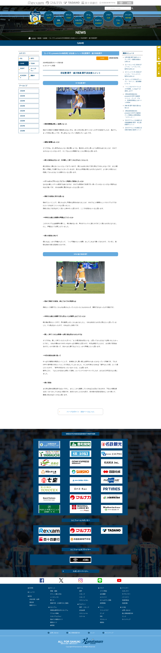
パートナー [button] (128, 16)
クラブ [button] (108, 16)
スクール (82, 616)
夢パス (52, 600)
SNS (101, 616)
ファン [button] (118, 22)
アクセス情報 (54, 613)
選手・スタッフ (84, 607)
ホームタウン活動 (105, 600)
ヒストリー (103, 597)
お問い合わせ (126, 610)
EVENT (22, 68)
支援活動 (125, 603)
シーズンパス (54, 597)
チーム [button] (88, 16)
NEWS (39, 38)
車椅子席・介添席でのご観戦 (59, 603)
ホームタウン (33, 69)
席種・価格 (53, 591)
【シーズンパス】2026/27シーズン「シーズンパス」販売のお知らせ (133, 67)
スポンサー (125, 591)
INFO (32, 58)
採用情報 (103, 603)
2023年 (22, 106)
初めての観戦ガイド (56, 619)
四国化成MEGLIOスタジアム (59, 610)
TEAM (33, 63)
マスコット (103, 619)
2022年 (22, 111)
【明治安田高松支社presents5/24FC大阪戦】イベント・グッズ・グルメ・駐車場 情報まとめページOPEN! (133, 98)
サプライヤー (126, 594)
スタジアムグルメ (55, 616)
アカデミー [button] (98, 22)
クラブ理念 (103, 591)
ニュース (49, 16)
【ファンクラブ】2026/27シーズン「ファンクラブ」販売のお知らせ (133, 74)
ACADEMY (23, 76)
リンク (124, 616)
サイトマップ (126, 619)
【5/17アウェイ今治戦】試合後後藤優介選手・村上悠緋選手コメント (133, 122)
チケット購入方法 (55, 594)
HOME (34, 38)
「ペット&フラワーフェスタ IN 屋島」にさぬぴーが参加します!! (133, 89)
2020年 (22, 121)
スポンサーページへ (80, 571)
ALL (21, 58)
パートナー (125, 597)
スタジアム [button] (78, 22)
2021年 (22, 116)
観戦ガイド (53, 622)
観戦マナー (33, 605)
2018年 (22, 131)
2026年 (22, 91)
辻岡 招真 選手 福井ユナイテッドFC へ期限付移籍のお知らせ (133, 59)
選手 (80, 591)
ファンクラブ (104, 610)
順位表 (32, 602)
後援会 (102, 622)
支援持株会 (125, 600)
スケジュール (83, 600)
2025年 (22, 96)
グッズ (102, 613)
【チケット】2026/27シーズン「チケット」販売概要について (133, 81)
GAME (45, 38)
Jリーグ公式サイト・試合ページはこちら (80, 412)
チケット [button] (69, 16)
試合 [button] (59, 22)
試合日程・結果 (34, 599)
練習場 (52, 625)
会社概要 (103, 594)
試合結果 (82, 610)
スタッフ (82, 594)
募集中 (33, 75)
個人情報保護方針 (127, 613)
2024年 (22, 101)
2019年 (22, 126)
